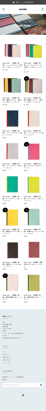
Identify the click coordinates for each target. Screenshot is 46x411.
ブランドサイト (7, 363)
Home (13, 22)
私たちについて (7, 354)
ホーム (5, 351)
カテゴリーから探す (22, 22)
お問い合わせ (7, 360)
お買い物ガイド (7, 357)
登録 (40, 385)
